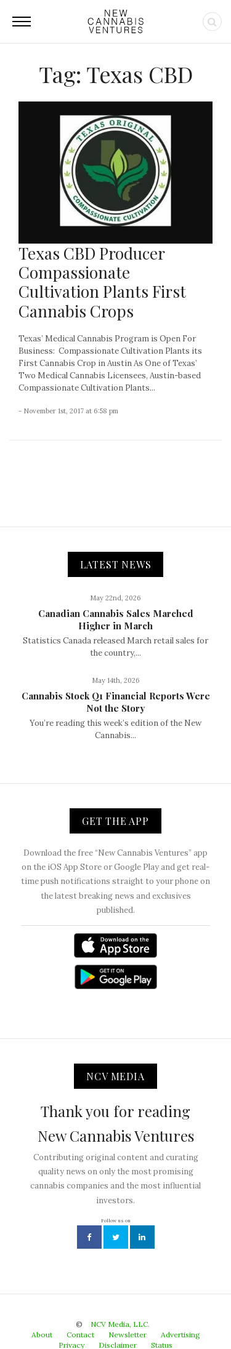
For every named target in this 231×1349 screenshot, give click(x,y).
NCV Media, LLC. (120, 1324)
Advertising (180, 1334)
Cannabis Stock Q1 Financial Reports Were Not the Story (116, 702)
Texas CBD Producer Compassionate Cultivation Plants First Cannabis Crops (102, 282)
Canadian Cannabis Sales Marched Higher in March (115, 619)
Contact (80, 1334)
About (41, 1334)
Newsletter (127, 1334)
